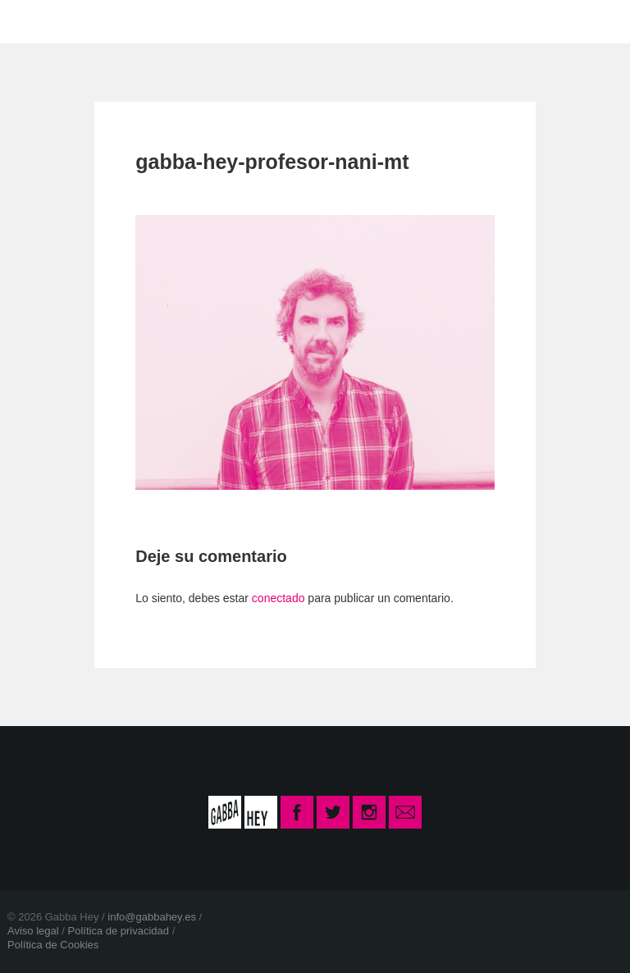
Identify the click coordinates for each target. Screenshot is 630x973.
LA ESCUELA (162, 21)
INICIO (59, 21)
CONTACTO (285, 21)
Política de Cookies (52, 945)
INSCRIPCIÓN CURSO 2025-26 (476, 21)
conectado (278, 598)
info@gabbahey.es (151, 917)
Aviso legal (33, 931)
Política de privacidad (118, 931)
